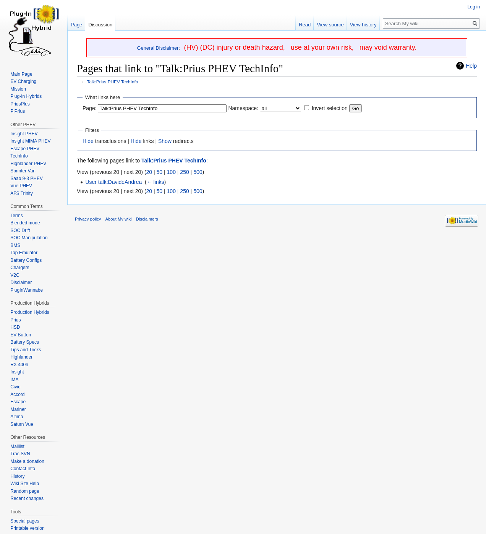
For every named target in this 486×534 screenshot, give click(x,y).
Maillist (17, 446)
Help (471, 66)
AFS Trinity (21, 193)
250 (184, 172)
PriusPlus (20, 104)
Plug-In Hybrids (26, 96)
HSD (15, 327)
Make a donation (27, 461)
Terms (16, 215)
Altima (16, 416)
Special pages (24, 521)
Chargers (19, 267)
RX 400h (19, 364)
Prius (15, 320)
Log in (473, 7)
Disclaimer (21, 282)
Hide (88, 141)
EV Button (20, 335)
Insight (17, 372)
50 (160, 172)
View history (363, 25)
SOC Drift (20, 230)
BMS (15, 245)
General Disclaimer (158, 48)
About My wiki (118, 219)
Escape (18, 401)
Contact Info (22, 468)
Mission (18, 89)
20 (149, 172)
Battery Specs (24, 342)
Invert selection (330, 108)
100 (171, 172)
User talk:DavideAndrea (113, 182)
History (17, 476)
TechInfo (19, 156)
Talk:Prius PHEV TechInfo (112, 81)
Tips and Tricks (25, 349)
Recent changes (27, 498)
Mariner (18, 409)
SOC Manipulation (28, 237)
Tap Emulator (23, 252)
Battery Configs (26, 260)
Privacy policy (88, 219)
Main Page (21, 74)
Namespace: (243, 108)
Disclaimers (147, 219)
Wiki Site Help (24, 483)
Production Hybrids (29, 312)
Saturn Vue (21, 424)
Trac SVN (20, 453)
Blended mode (25, 223)
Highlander (21, 357)
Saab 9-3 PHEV (26, 178)
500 (197, 172)
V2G (14, 275)
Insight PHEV (23, 133)
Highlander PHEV (28, 163)
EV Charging (23, 81)
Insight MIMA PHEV (30, 141)
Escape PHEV (24, 148)
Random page (24, 491)
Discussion (100, 25)
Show (165, 141)
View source (330, 25)
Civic (15, 387)
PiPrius (17, 111)
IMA (14, 379)
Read (305, 25)
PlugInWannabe (26, 290)
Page (76, 25)
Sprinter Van (23, 171)
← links (155, 182)
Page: (90, 108)
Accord (17, 394)
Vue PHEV (21, 185)
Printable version (27, 528)
